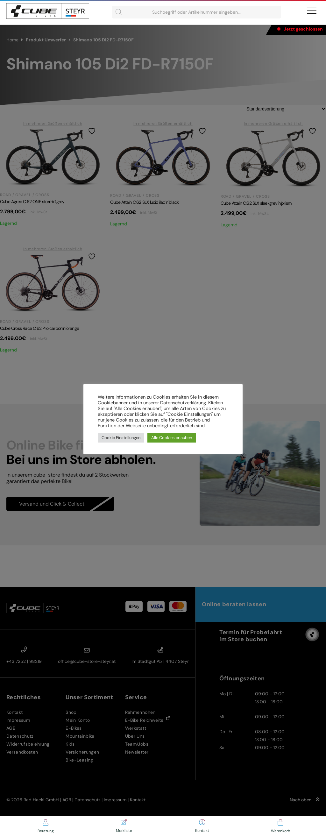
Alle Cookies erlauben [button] (171, 437)
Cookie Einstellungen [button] (121, 437)
